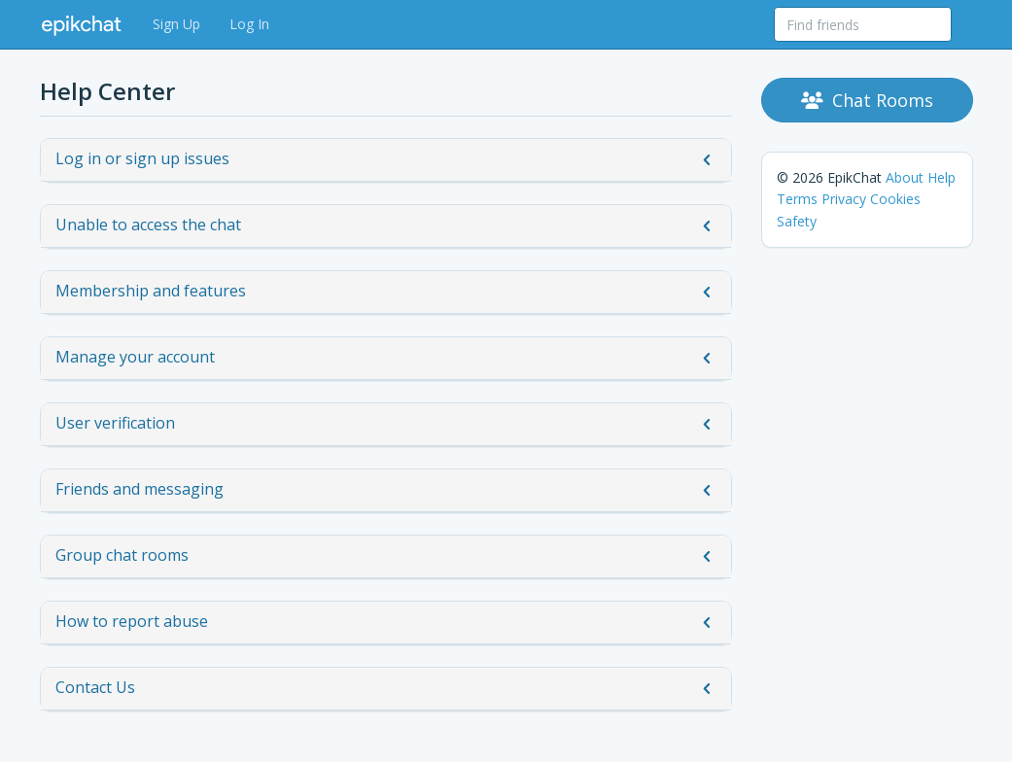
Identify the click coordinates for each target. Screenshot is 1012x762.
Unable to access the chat (386, 225)
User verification (386, 423)
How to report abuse (386, 622)
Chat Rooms (867, 100)
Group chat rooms (386, 556)
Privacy (843, 199)
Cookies (895, 199)
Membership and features (386, 291)
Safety (797, 221)
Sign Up (176, 24)
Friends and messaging (386, 490)
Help (941, 177)
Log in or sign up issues (386, 159)
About (905, 177)
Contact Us (386, 688)
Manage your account (386, 357)
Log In (249, 24)
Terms (797, 199)
